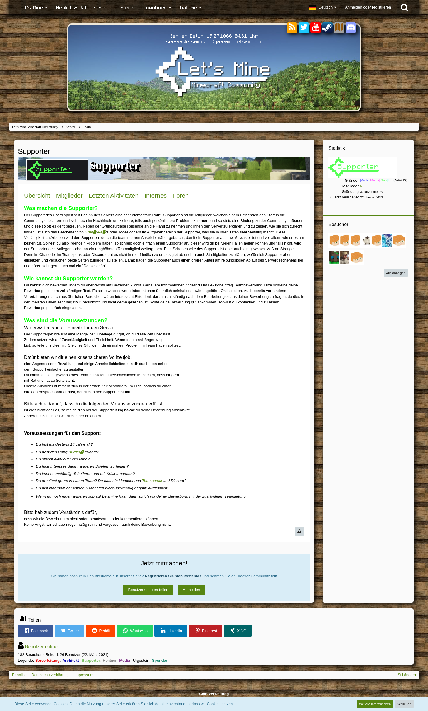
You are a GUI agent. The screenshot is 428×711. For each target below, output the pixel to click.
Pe (100, 232)
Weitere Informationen (375, 704)
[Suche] (404, 7)
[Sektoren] (339, 28)
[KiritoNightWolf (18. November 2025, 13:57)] (346, 240)
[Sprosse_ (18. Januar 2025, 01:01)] (335, 257)
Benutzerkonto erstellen (148, 590)
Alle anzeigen (395, 273)
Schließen (404, 704)
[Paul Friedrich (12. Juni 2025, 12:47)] (378, 240)
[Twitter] (304, 28)
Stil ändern (407, 675)
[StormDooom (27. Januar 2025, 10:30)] (399, 240)
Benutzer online (41, 646)
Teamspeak (152, 480)
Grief (89, 232)
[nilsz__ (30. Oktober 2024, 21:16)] (346, 257)
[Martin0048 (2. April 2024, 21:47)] (357, 257)
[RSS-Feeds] (292, 28)
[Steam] (327, 27)
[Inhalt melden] (299, 531)
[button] (323, 7)
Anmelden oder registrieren (368, 7)
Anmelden (191, 590)
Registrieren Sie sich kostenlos (173, 576)
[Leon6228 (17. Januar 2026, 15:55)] (335, 240)
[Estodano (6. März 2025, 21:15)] (388, 240)
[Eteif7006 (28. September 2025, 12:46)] (357, 240)
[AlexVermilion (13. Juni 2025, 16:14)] (367, 240)
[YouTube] (315, 28)
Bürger (74, 452)
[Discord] (350, 26)
